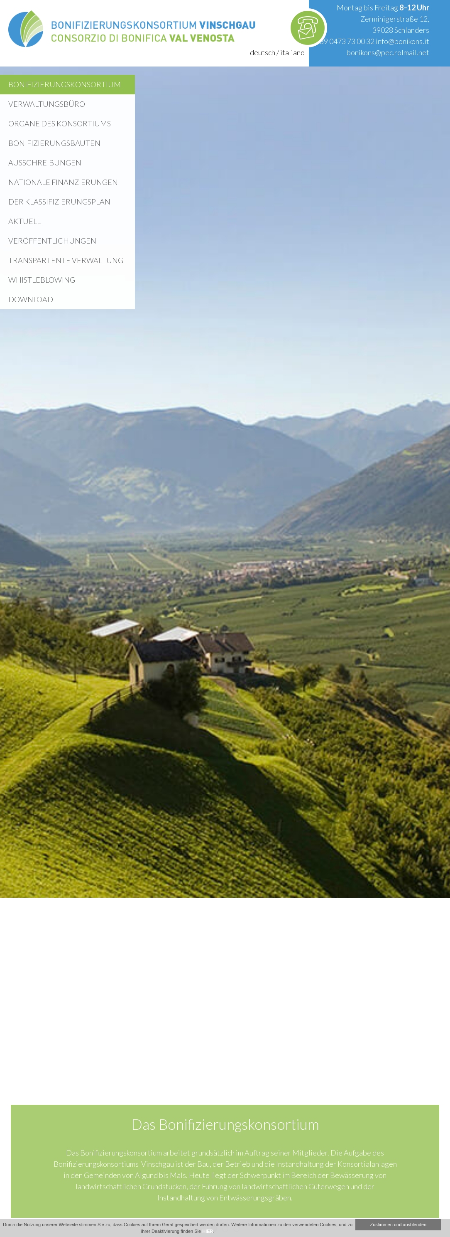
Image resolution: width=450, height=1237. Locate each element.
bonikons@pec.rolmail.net (388, 52)
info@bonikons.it (402, 41)
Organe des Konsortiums (59, 123)
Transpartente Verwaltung (65, 260)
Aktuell (24, 221)
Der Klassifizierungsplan (59, 201)
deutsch (262, 52)
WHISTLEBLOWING (41, 279)
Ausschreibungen (44, 162)
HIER (207, 1231)
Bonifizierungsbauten (54, 143)
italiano (292, 52)
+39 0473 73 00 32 (344, 41)
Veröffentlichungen (52, 240)
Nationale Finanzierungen (63, 182)
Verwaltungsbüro (46, 103)
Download (30, 299)
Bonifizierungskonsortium (64, 84)
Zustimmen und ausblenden (398, 1224)
